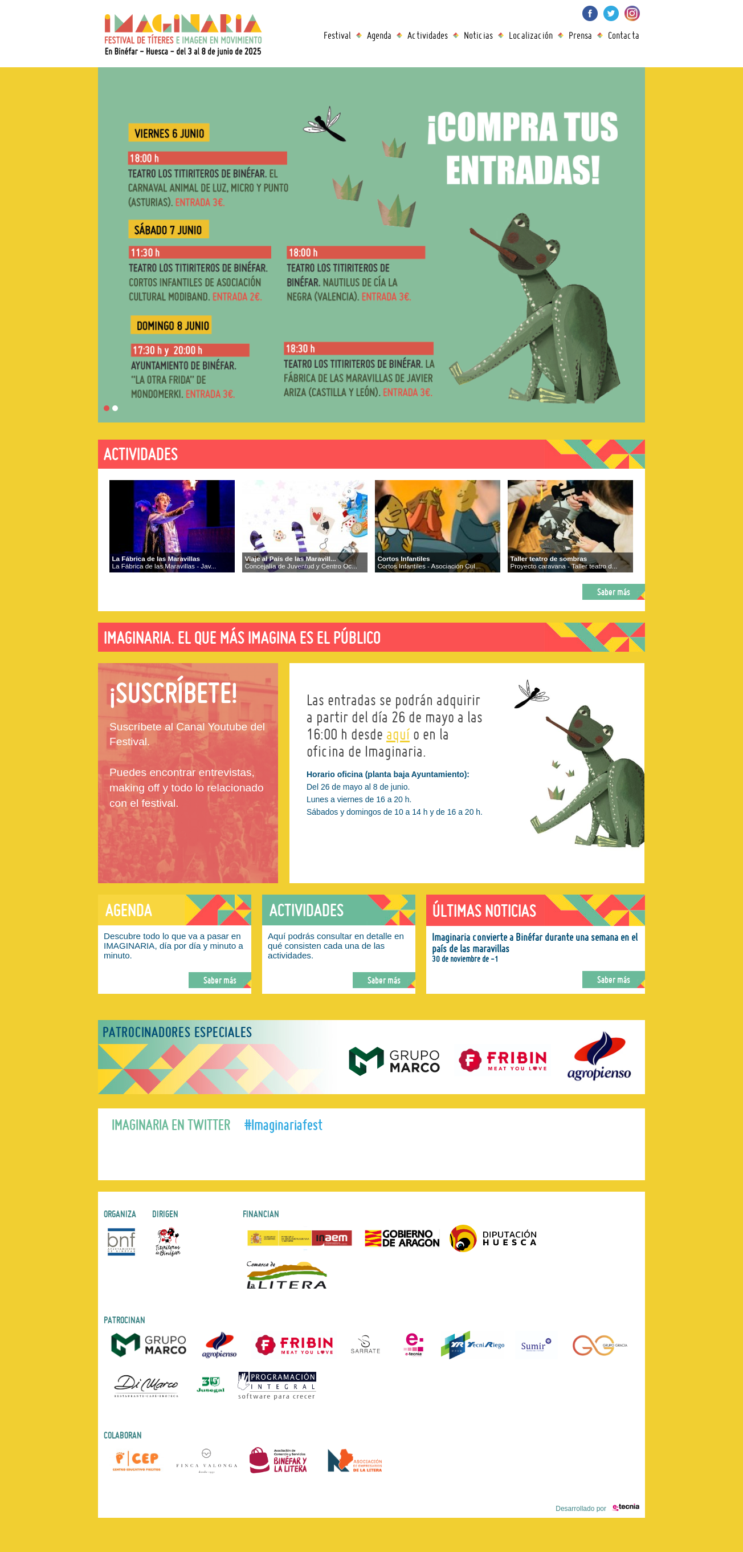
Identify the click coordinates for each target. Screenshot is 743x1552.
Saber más (613, 592)
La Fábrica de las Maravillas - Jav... (164, 562)
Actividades (427, 35)
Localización (531, 35)
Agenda (379, 35)
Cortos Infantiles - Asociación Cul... (428, 562)
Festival (337, 35)
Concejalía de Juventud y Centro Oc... (300, 562)
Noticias (478, 35)
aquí (398, 734)
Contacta (623, 35)
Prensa (580, 35)
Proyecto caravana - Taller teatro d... (563, 562)
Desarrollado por (597, 1509)
